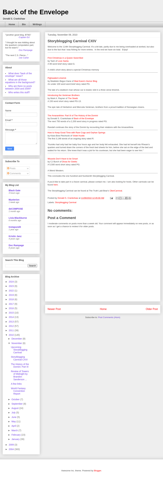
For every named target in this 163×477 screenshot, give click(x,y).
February (16, 434)
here (55, 184)
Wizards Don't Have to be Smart (63, 158)
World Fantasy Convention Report (18, 391)
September (17, 403)
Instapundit (15, 227)
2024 (12, 281)
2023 (12, 286)
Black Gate (14, 190)
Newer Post (54, 309)
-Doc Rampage (25, 50)
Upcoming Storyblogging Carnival (19, 350)
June (14, 417)
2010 (12, 335)
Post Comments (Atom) (109, 317)
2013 (12, 321)
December (16, 338)
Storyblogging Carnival (65, 202)
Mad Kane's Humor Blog (85, 81)
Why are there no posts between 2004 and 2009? (18, 87)
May (13, 421)
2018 (12, 299)
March (14, 430)
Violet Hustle (79, 135)
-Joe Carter (23, 57)
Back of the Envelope (36, 12)
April (14, 426)
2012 (12, 326)
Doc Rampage (16, 245)
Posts (11, 168)
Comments (14, 173)
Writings (37, 24)
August (15, 408)
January (15, 439)
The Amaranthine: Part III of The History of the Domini (73, 115)
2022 (12, 290)
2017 (12, 304)
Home (12, 24)
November (16, 343)
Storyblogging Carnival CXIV (19, 358)
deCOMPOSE (16, 208)
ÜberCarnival (116, 190)
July (13, 412)
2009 (12, 444)
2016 (12, 308)
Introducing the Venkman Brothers (64, 95)
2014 (12, 317)
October (15, 399)
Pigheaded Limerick (57, 78)
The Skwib (73, 98)
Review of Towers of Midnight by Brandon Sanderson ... (20, 375)
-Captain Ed (24, 37)
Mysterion (14, 199)
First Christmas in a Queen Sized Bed (65, 58)
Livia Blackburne (18, 218)
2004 (12, 449)
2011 (12, 330)
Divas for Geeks (69, 161)
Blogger (97, 470)
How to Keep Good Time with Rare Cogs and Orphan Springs (76, 132)
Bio (24, 24)
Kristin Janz (15, 236)
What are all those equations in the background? (20, 81)
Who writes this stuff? (19, 92)
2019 (12, 295)
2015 (12, 312)
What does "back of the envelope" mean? (18, 74)
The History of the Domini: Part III (20, 365)
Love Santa (63, 61)
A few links (16, 384)
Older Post (152, 309)
